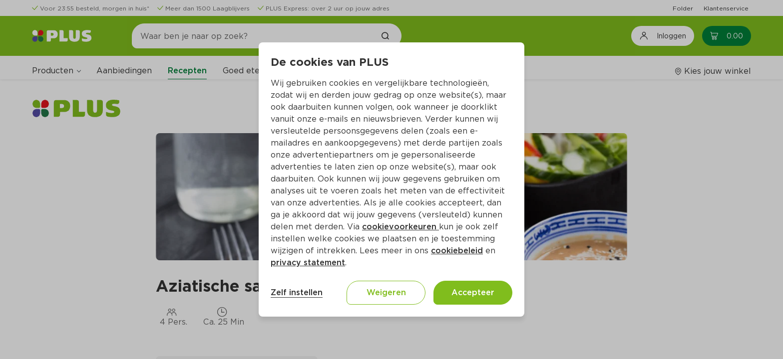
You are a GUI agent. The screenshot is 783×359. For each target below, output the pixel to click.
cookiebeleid (457, 250)
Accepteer (472, 292)
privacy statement (308, 262)
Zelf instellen (297, 292)
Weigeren (386, 292)
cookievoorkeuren (400, 226)
